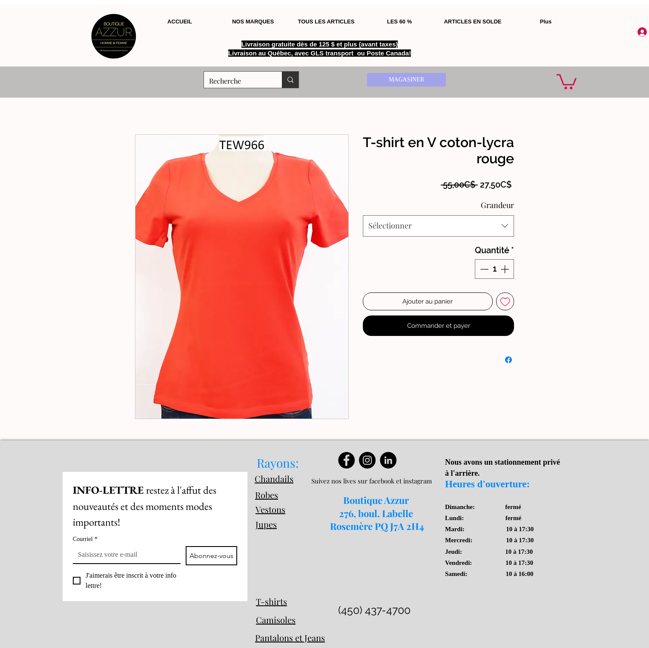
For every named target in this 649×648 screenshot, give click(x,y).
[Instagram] (367, 460)
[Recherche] (236, 81)
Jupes (266, 524)
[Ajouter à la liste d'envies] (505, 301)
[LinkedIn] (388, 460)
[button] (567, 80)
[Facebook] (346, 460)
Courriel (85, 539)
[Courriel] (124, 554)
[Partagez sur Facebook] (508, 360)
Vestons (270, 509)
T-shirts (271, 601)
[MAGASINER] (406, 80)
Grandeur (497, 205)
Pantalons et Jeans (290, 637)
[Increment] (505, 269)
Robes (266, 494)
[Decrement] (483, 269)
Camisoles (276, 619)
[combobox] (438, 226)
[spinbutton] (494, 269)
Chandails (274, 478)
